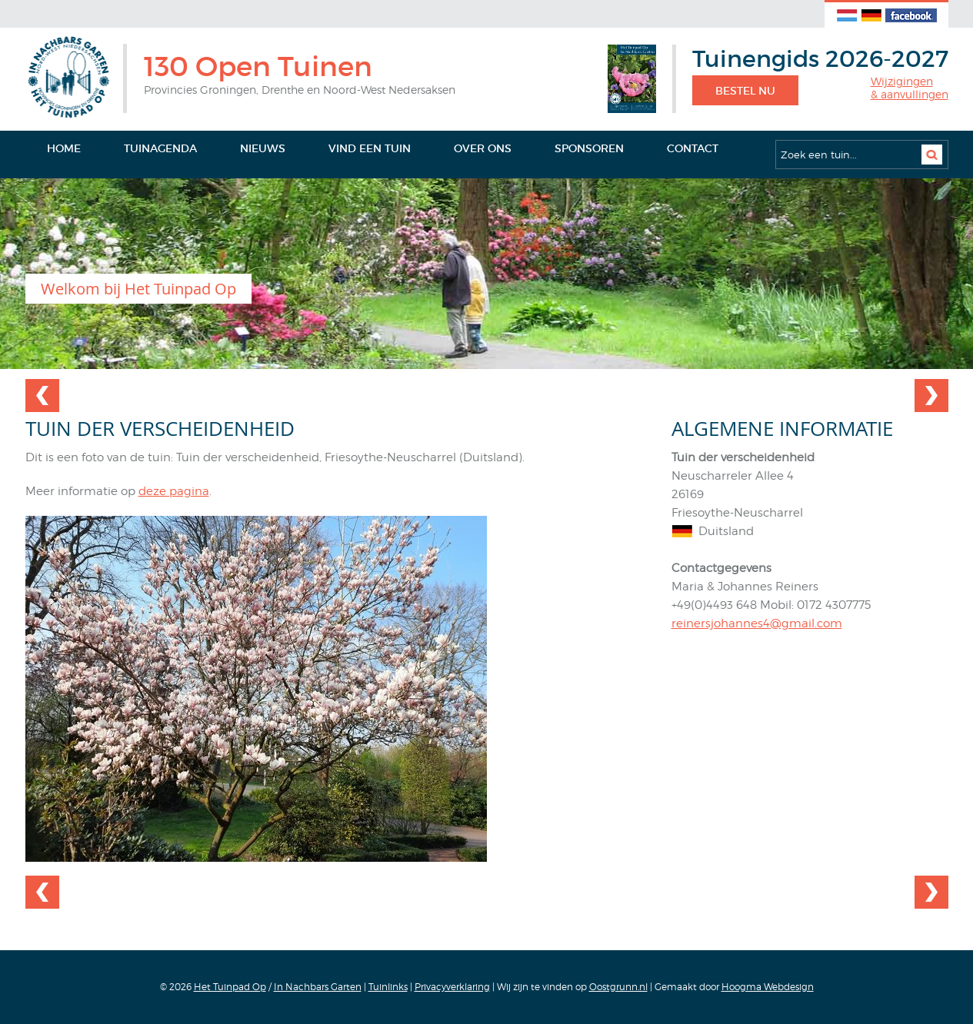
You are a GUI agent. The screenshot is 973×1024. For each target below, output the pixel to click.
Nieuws (262, 148)
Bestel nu (745, 91)
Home (64, 148)
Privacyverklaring (452, 986)
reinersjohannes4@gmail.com (756, 623)
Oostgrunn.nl (618, 986)
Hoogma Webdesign (767, 986)
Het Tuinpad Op (230, 986)
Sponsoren (589, 148)
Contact (692, 148)
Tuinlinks (388, 986)
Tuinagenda (160, 148)
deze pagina (173, 491)
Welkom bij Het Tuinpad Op (138, 288)
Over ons (482, 148)
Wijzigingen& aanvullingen (909, 88)
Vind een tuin (369, 148)
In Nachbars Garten (318, 986)
